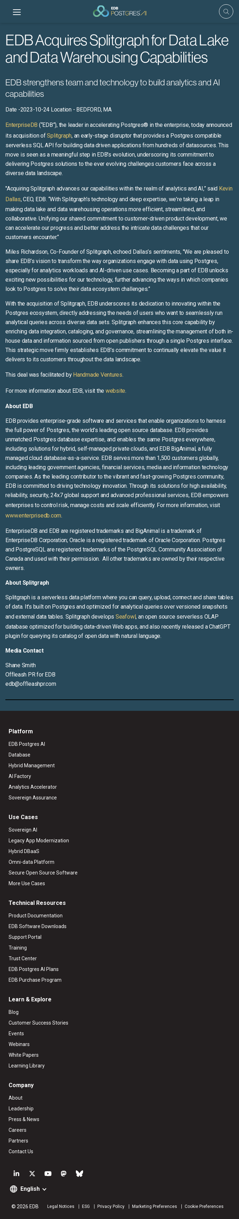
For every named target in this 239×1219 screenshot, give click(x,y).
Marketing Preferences (154, 1206)
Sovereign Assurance (33, 798)
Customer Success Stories (38, 1023)
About (16, 1098)
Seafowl (126, 616)
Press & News (24, 1119)
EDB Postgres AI (27, 744)
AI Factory (20, 776)
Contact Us (21, 1151)
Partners (18, 1141)
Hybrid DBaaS (24, 851)
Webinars (19, 1044)
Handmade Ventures (97, 374)
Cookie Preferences (204, 1206)
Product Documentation (36, 915)
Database (19, 755)
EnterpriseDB (21, 125)
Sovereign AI (23, 830)
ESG (86, 1206)
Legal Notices (60, 1206)
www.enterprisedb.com (33, 515)
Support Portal (25, 937)
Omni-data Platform (31, 862)
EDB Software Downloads (38, 926)
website (115, 390)
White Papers (24, 1055)
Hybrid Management (32, 765)
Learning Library (27, 1066)
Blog (14, 1012)
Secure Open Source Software (43, 873)
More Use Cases (27, 883)
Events (16, 1033)
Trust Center (23, 958)
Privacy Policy (111, 1206)
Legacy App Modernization (39, 840)
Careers (17, 1130)
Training (18, 948)
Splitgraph (59, 135)
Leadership (21, 1108)
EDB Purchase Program (35, 980)
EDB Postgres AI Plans (34, 969)
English (30, 1188)
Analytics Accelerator (33, 787)
